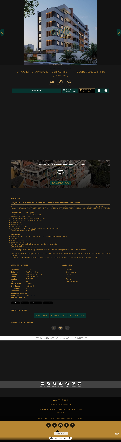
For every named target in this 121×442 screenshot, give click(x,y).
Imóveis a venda (49, 418)
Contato (80, 418)
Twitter (60, 327)
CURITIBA (59, 68)
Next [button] (119, 33)
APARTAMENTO (65, 68)
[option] (60, 32)
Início (50, 68)
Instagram (72, 426)
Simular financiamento (64, 90)
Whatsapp (67, 327)
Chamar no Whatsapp (77, 315)
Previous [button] (2, 33)
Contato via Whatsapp (80, 91)
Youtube (60, 426)
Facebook (53, 327)
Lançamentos (61, 418)
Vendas (54, 68)
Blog (66, 426)
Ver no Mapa (78, 410)
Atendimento (117, 433)
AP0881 (70, 68)
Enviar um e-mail (41, 315)
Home (40, 418)
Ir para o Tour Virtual (60, 183)
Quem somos (71, 418)
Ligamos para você (58, 315)
